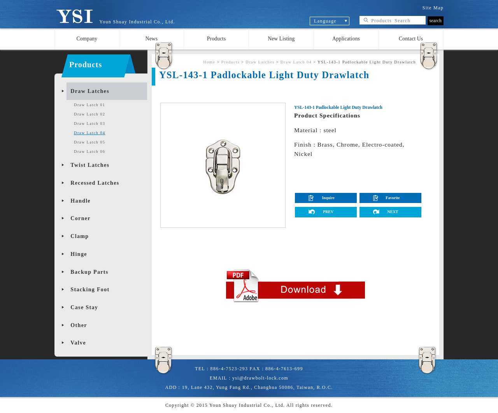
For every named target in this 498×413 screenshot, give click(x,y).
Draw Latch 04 (89, 133)
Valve (78, 343)
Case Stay (84, 307)
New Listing (281, 39)
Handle (80, 201)
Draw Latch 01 (89, 105)
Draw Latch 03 (89, 123)
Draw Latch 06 (89, 151)
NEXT (392, 212)
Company (86, 39)
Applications (346, 39)
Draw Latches (89, 91)
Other (78, 325)
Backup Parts (89, 272)
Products (216, 39)
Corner (80, 218)
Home (209, 62)
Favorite (393, 198)
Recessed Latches (94, 183)
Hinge (78, 254)
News (152, 39)
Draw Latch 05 (89, 142)
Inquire (328, 198)
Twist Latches (89, 165)
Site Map (433, 7)
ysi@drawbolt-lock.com (260, 378)
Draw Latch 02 (89, 114)
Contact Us (411, 39)
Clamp (79, 236)
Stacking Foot (89, 289)
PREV (328, 212)
